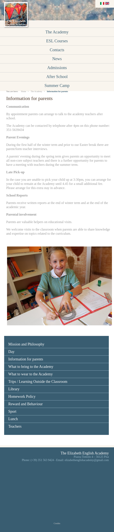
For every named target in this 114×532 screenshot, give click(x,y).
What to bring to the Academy (30, 367)
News (57, 58)
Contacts (57, 50)
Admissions (57, 67)
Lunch (13, 419)
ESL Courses (57, 41)
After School (57, 76)
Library (13, 389)
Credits (57, 523)
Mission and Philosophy (26, 344)
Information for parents (25, 359)
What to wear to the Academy (30, 374)
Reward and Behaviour (25, 404)
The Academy (57, 32)
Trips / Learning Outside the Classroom (37, 381)
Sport (12, 411)
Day (11, 352)
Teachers (15, 426)
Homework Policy (21, 396)
